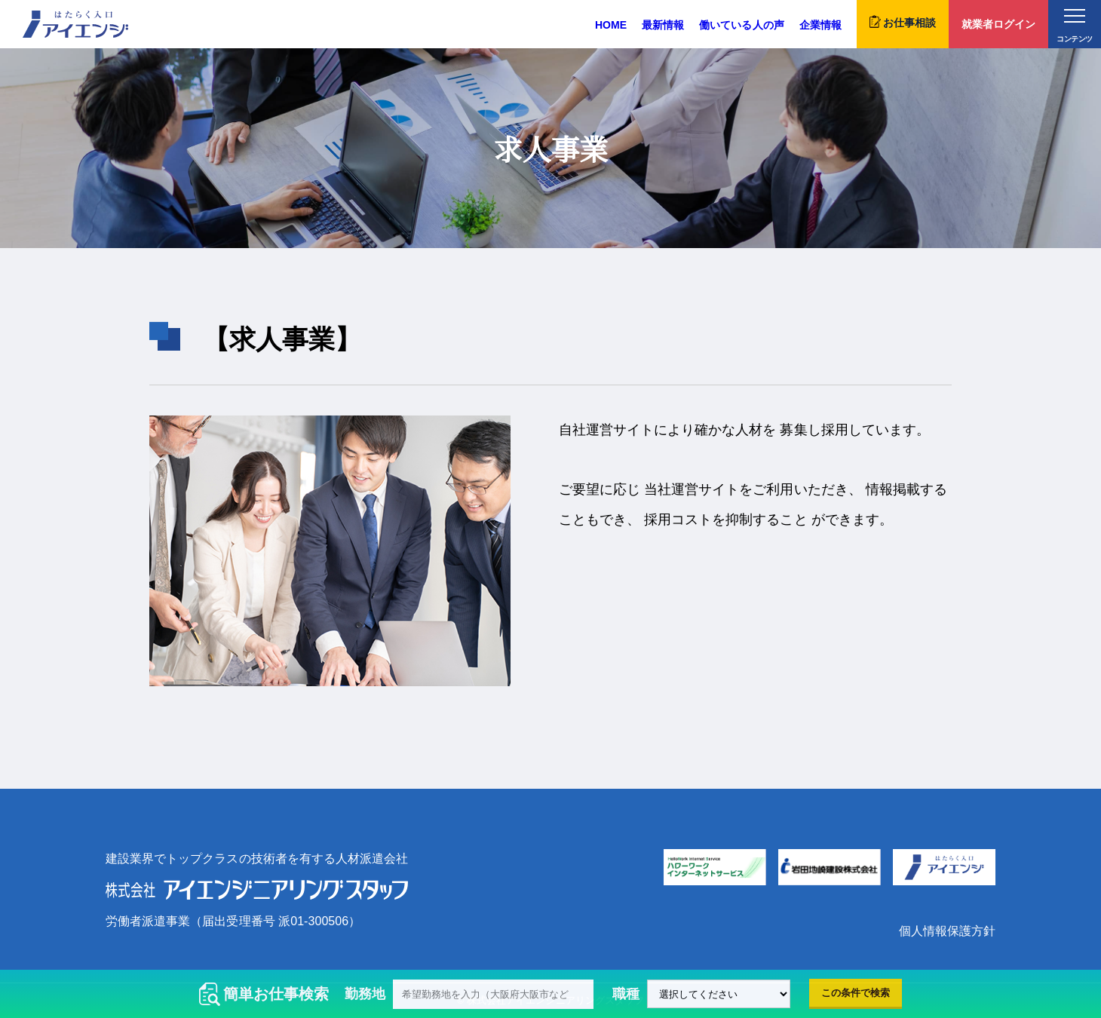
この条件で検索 (855, 992)
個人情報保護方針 (947, 930)
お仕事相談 (902, 22)
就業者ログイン (998, 24)
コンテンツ (1074, 26)
